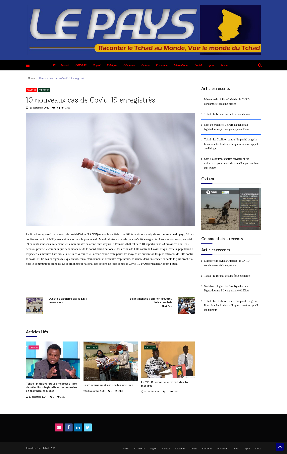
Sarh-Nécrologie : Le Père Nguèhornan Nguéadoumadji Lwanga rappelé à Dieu (226, 127)
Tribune (33, 347)
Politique (112, 65)
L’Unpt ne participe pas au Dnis (68, 298)
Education (129, 65)
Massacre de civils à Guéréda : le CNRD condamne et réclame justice (226, 101)
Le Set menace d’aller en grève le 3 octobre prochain (151, 300)
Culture (145, 65)
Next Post (167, 306)
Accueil (65, 65)
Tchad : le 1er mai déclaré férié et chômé (227, 114)
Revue (224, 65)
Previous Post (56, 302)
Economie (161, 65)
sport (211, 65)
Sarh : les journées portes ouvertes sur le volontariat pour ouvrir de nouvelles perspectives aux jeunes (231, 163)
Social (198, 65)
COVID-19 (81, 65)
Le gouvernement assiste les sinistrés (108, 385)
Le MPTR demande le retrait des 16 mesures (164, 383)
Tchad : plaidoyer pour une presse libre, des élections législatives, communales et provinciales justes (51, 387)
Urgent (97, 65)
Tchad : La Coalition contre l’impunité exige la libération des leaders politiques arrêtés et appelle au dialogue (231, 144)
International (181, 65)
